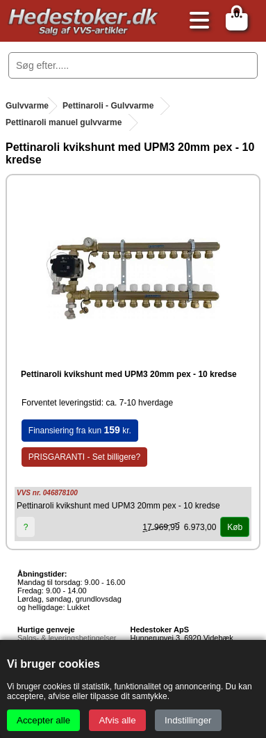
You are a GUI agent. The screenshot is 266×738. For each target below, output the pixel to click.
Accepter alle (43, 720)
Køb (234, 527)
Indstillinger (188, 720)
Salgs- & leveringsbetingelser (66, 638)
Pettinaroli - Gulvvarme (108, 106)
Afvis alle (117, 720)
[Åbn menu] (196, 21)
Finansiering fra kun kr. (79, 429)
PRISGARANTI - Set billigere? (84, 457)
